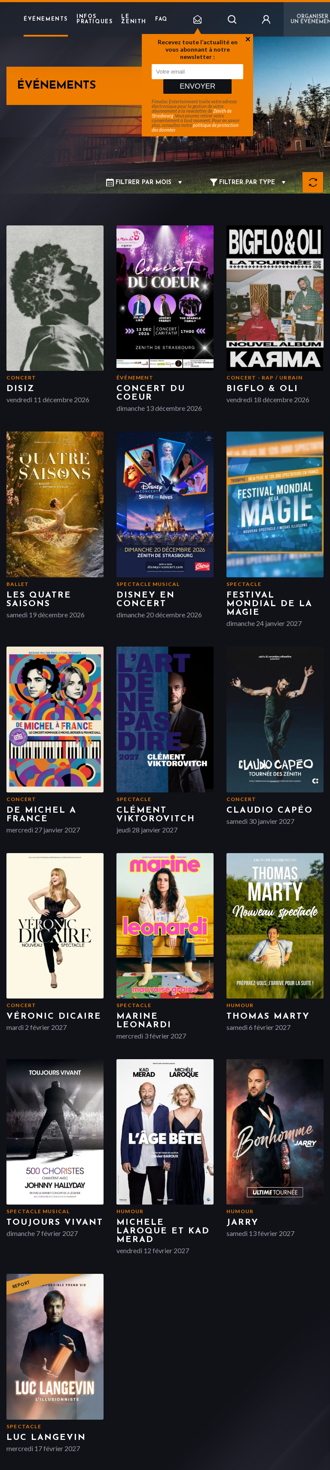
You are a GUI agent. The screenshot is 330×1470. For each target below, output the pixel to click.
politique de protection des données (195, 127)
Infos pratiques (94, 19)
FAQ (161, 19)
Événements (46, 19)
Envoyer (197, 86)
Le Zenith (134, 19)
